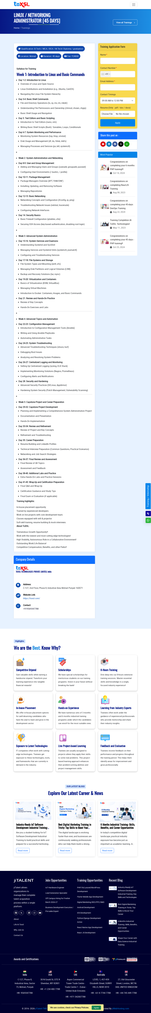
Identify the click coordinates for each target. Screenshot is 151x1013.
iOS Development (84, 913)
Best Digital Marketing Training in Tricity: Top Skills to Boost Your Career (74, 828)
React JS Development (86, 932)
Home (17, 27)
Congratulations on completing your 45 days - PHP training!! (122, 239)
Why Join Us (19, 930)
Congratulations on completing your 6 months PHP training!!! (122, 165)
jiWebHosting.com (120, 1008)
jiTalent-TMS (41, 1008)
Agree (96, 1007)
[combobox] (105, 74)
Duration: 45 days (50, 56)
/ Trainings (25, 27)
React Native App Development (89, 927)
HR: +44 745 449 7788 (126, 992)
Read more (23, 850)
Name (103, 54)
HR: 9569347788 (25, 992)
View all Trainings (125, 22)
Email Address (107, 81)
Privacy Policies (82, 1007)
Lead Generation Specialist (56, 893)
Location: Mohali (27, 56)
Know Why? (51, 648)
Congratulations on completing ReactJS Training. (119, 185)
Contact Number (107, 68)
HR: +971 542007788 (75, 996)
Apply (117, 122)
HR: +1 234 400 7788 (50, 989)
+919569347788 (31, 608)
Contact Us (18, 935)
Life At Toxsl (19, 924)
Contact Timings (108, 94)
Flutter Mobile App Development (90, 896)
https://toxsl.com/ (31, 598)
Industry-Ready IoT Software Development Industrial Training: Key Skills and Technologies (32, 828)
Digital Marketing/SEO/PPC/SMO (90, 902)
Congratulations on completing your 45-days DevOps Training (121, 204)
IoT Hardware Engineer (54, 887)
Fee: (71, 56)
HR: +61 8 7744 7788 (101, 992)
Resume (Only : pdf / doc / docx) (115, 107)
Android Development (86, 907)
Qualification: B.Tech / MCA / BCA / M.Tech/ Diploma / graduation (50, 48)
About (16, 919)
